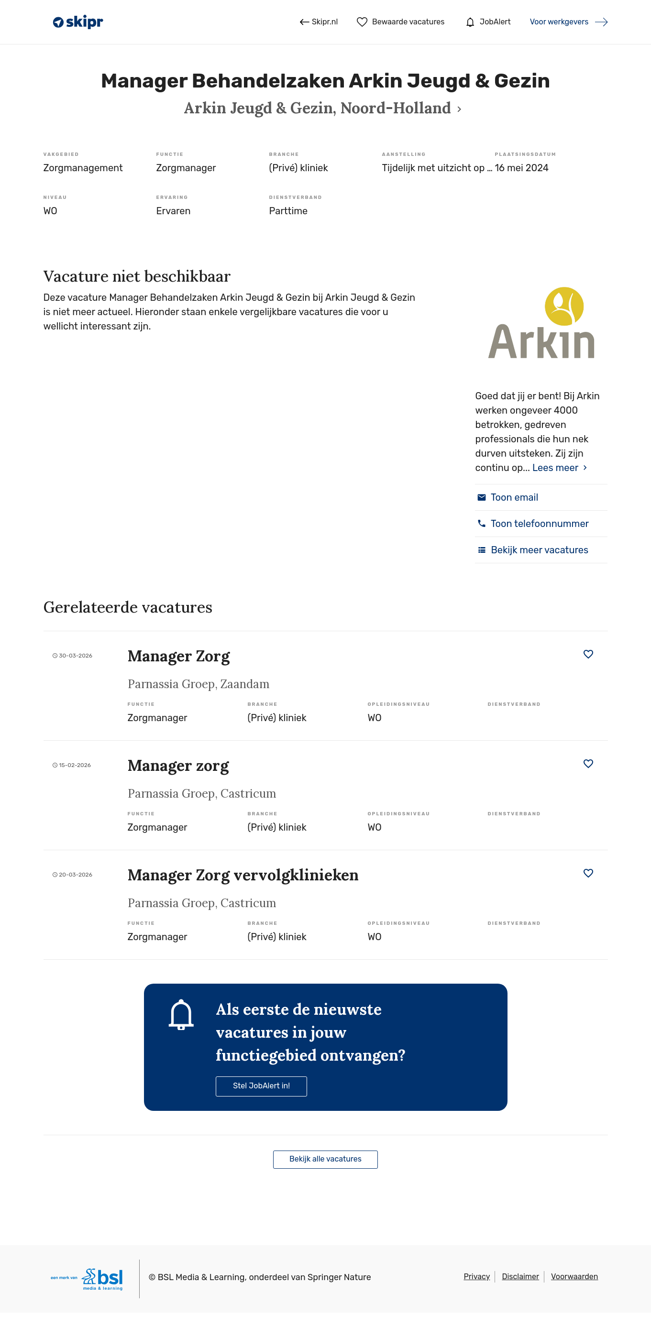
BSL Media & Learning (201, 1277)
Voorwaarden (574, 1276)
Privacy (476, 1276)
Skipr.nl (319, 22)
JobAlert (486, 22)
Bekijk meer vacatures (531, 550)
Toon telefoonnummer (532, 523)
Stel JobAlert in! (261, 1085)
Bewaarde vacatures (400, 22)
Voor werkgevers (559, 21)
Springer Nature (339, 1277)
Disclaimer (520, 1276)
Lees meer (555, 467)
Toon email (506, 497)
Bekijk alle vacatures (325, 1158)
